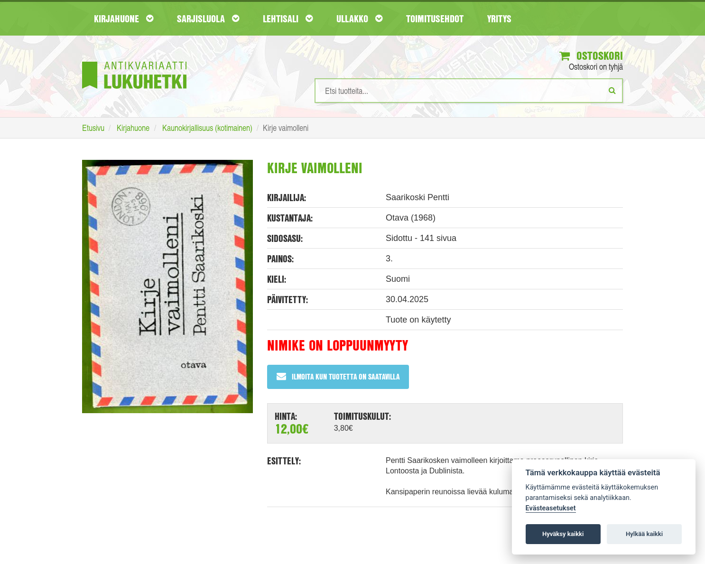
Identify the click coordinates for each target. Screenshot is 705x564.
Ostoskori (591, 55)
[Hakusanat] (469, 90)
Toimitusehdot (435, 18)
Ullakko (359, 18)
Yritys (499, 18)
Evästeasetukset (551, 508)
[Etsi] (612, 90)
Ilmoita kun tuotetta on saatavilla (338, 376)
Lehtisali (288, 18)
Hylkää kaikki (644, 533)
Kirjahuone (123, 18)
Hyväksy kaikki (563, 533)
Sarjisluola (208, 18)
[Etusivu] (134, 60)
